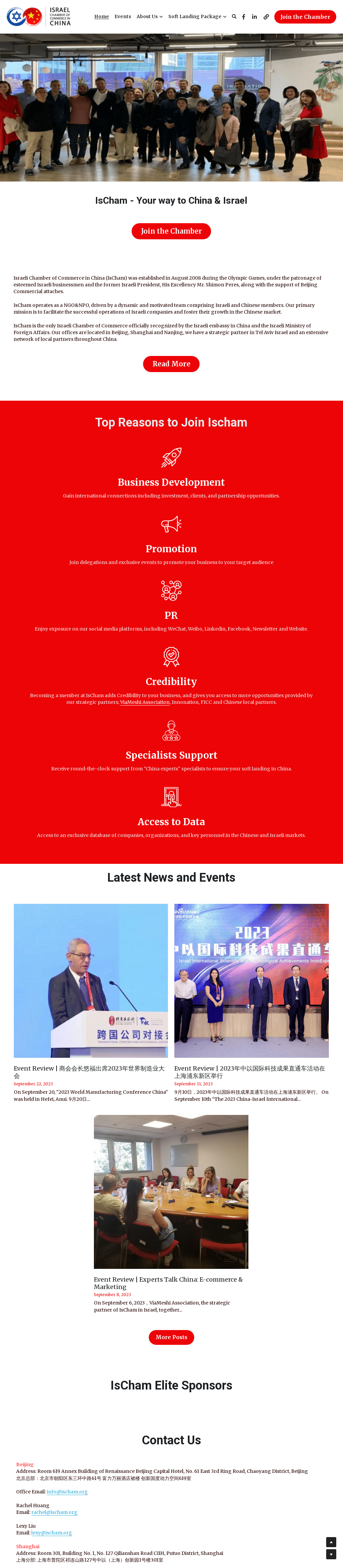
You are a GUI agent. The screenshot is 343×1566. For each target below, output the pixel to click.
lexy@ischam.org (47, 1323)
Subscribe (281, 1348)
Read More (171, 360)
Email (252, 1329)
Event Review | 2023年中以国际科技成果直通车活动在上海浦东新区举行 (249, 855)
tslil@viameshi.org (49, 1398)
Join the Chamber (305, 16)
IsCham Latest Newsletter (280, 1251)
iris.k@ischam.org (48, 1370)
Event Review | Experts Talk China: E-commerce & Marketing (168, 1066)
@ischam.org (57, 1302)
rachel (34, 1302)
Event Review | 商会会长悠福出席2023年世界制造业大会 (89, 855)
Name (252, 1311)
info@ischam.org (63, 1282)
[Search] (234, 16)
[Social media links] (243, 16)
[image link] (39, 16)
